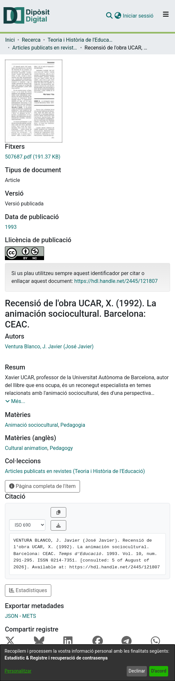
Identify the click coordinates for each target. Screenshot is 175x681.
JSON (11, 616)
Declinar (137, 671)
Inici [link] (10, 40)
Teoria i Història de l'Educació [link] (80, 40)
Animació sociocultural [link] (31, 425)
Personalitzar (18, 671)
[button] (109, 16)
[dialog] (87, 663)
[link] (87, 157)
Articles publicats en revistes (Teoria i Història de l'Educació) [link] (44, 48)
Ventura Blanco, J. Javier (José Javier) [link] (49, 346)
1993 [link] (11, 227)
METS (29, 616)
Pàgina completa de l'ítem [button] (42, 486)
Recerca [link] (31, 40)
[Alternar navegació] (166, 15)
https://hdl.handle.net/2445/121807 (116, 281)
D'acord (159, 671)
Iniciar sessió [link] (138, 16)
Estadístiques (28, 590)
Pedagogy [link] (61, 448)
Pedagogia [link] (72, 425)
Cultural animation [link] (26, 448)
